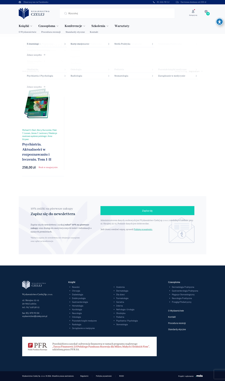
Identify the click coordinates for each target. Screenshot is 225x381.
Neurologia (77, 313)
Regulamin (84, 376)
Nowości (76, 287)
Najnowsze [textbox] (194, 71)
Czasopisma (46, 26)
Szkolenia (98, 26)
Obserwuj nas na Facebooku (33, 2)
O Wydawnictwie (27, 32)
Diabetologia (77, 294)
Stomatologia (122, 324)
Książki (24, 26)
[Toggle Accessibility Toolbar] (219, 4)
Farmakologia (122, 298)
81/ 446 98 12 (32, 307)
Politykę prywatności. (143, 229)
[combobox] (195, 71)
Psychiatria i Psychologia (127, 320)
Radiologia (76, 324)
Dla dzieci (120, 294)
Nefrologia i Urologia (125, 309)
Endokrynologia (79, 298)
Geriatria (120, 302)
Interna (119, 305)
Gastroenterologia (80, 302)
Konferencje (73, 26)
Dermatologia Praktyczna (183, 287)
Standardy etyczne (75, 32)
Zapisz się (147, 210)
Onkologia (76, 317)
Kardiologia (77, 309)
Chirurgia (76, 290)
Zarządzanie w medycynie (83, 328)
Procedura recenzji (51, 32)
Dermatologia (122, 290)
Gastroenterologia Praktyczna (185, 290)
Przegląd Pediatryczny (181, 302)
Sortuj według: (181, 71)
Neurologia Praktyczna (182, 298)
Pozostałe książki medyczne (84, 320)
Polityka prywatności (104, 376)
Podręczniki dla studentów (187, 60)
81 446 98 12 (161, 2)
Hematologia (77, 305)
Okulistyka (120, 313)
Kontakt (94, 32)
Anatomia (120, 287)
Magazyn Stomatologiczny (183, 294)
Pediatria (120, 317)
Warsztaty (122, 26)
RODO (121, 376)
